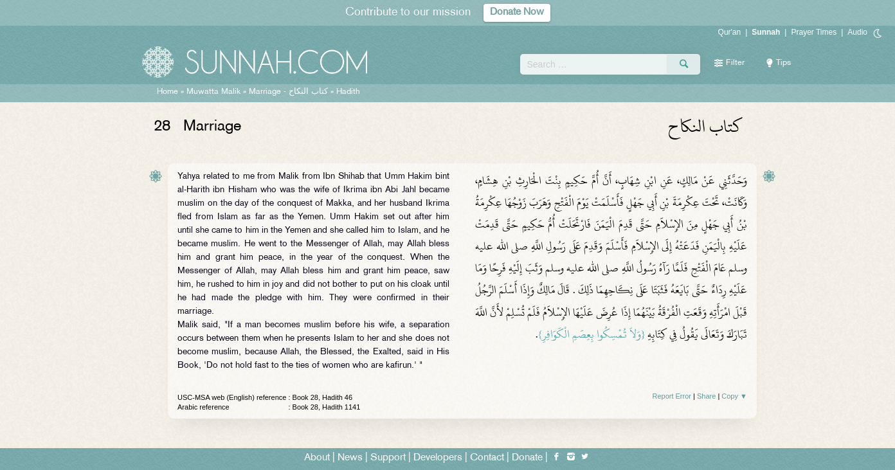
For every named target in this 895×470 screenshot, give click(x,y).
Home (167, 92)
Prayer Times (813, 32)
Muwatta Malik (213, 92)
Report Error (671, 396)
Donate (527, 458)
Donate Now (517, 12)
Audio (857, 32)
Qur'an (729, 32)
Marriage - (289, 92)
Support (388, 458)
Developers (437, 458)
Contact (487, 458)
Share (706, 396)
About (317, 458)
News (350, 458)
